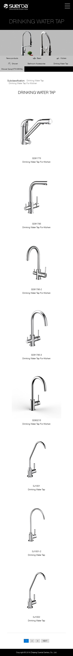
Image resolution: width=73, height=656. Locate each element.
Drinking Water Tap (61, 63)
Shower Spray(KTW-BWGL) (12, 69)
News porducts (12, 58)
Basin (39, 58)
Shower (15, 63)
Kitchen (63, 58)
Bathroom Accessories (36, 63)
